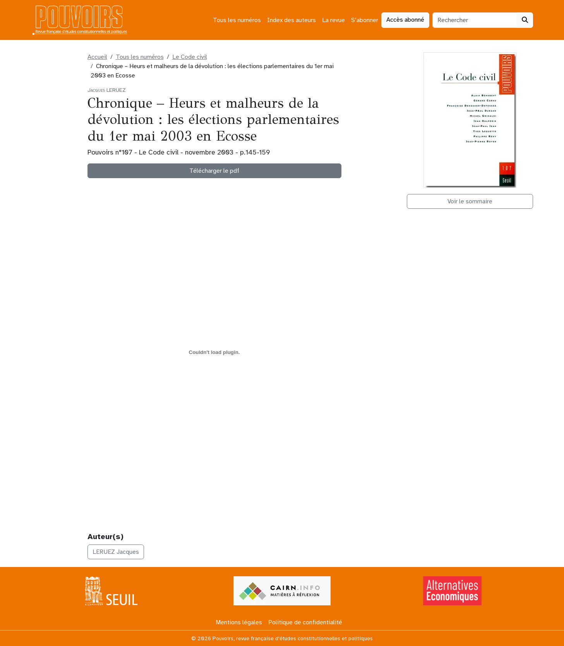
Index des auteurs (291, 20)
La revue (333, 20)
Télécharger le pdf (214, 171)
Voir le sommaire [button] (469, 201)
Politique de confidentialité (305, 622)
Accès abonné (405, 20)
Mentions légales (239, 622)
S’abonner (364, 20)
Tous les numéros (237, 20)
